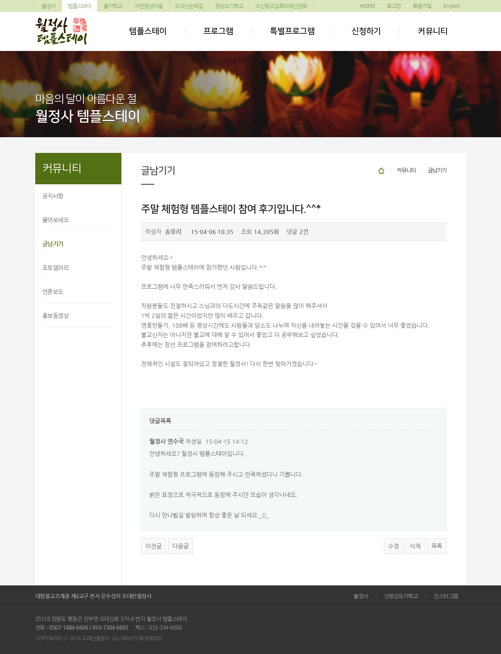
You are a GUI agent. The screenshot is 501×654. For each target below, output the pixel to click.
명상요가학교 (229, 6)
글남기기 (52, 243)
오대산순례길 (189, 6)
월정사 (49, 6)
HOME (367, 6)
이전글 (153, 546)
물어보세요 (55, 219)
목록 (436, 546)
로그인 (394, 6)
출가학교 (112, 6)
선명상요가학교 (401, 596)
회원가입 (422, 6)
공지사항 (52, 196)
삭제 (415, 546)
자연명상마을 (148, 6)
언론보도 (52, 291)
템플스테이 (79, 6)
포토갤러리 (55, 267)
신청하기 (366, 31)
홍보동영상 (55, 315)
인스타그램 (446, 596)
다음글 (180, 546)
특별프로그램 (292, 31)
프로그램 (218, 31)
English (451, 6)
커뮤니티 (433, 31)
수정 (393, 546)
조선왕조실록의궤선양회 (281, 6)
